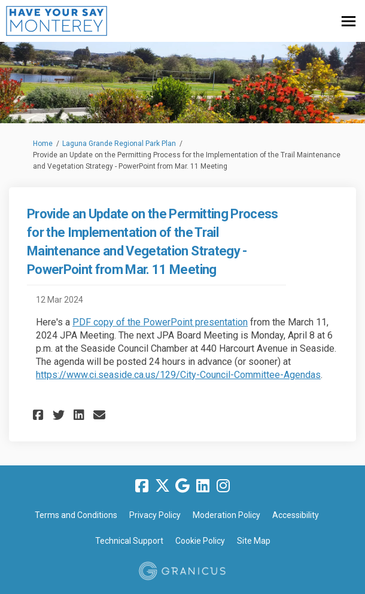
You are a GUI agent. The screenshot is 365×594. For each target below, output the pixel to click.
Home (43, 143)
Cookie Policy (200, 541)
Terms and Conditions (76, 515)
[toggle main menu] (348, 21)
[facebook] (142, 486)
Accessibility (295, 515)
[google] (182, 486)
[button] (40, 415)
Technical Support (129, 541)
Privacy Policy (155, 515)
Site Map (253, 541)
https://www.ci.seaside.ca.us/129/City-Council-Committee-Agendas (178, 374)
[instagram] (223, 486)
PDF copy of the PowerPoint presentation (160, 322)
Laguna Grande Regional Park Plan (119, 143)
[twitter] (162, 486)
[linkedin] (203, 486)
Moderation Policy (226, 515)
